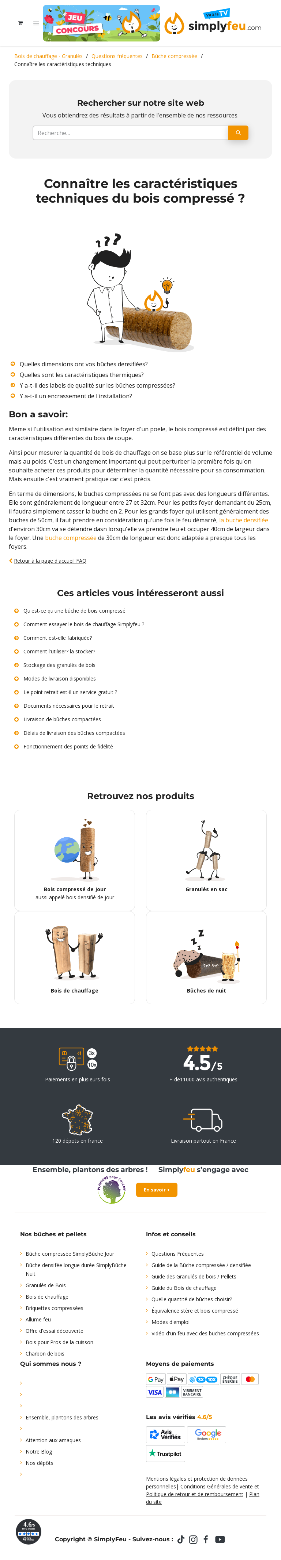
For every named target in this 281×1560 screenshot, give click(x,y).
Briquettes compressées (54, 1308)
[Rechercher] (238, 133)
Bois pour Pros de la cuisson (59, 1342)
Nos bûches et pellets (53, 1234)
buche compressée (71, 538)
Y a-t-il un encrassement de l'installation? (76, 396)
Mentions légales (166, 1478)
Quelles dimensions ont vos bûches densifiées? (84, 364)
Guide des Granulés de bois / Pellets (193, 1276)
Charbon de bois (45, 1353)
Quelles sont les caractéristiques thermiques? (82, 375)
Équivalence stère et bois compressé (194, 1310)
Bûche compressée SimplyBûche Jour (70, 1253)
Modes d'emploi (170, 1321)
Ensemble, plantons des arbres (62, 1417)
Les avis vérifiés (179, 1417)
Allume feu (38, 1319)
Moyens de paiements (180, 1363)
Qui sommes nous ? (50, 1363)
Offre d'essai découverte (54, 1330)
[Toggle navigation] (36, 23)
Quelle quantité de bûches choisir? (191, 1299)
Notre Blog (39, 1451)
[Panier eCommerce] (20, 23)
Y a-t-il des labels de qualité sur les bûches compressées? (97, 385)
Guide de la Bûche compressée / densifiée (201, 1265)
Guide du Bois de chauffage (184, 1287)
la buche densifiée (243, 520)
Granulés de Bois (46, 1285)
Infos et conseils (171, 1234)
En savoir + (157, 1189)
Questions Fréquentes (177, 1253)
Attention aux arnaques (53, 1440)
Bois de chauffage (47, 1296)
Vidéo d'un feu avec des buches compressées (205, 1333)
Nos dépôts (39, 1462)
